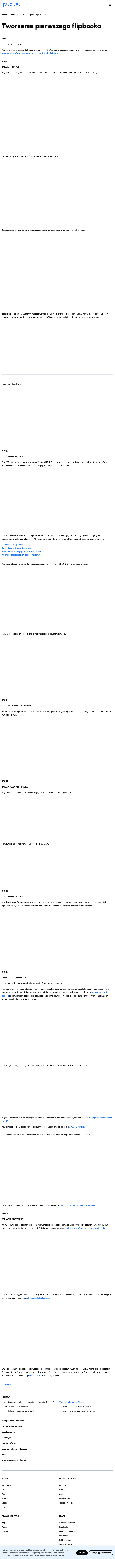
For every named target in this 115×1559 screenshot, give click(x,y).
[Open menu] (110, 4)
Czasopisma (64, 1494)
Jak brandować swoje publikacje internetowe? (77, 1411)
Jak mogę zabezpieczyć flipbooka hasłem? (21, 555)
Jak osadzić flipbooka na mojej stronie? (77, 1205)
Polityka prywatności (67, 1531)
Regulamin (63, 1527)
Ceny (4, 1507)
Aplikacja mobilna (66, 1503)
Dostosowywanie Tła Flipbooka (16, 1406)
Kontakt (5, 1531)
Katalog (62, 1490)
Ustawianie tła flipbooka (12, 544)
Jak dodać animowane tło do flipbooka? (75, 1406)
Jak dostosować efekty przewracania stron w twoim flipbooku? (29, 1402)
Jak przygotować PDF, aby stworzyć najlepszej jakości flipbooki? (30, 53)
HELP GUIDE (34, 1375)
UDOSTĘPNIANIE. (77, 1127)
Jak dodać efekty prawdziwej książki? (19, 1411)
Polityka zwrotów (66, 1540)
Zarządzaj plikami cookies (101, 1553)
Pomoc (4, 15)
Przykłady (5, 1498)
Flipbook (62, 1485)
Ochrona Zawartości (67, 1523)
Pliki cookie (63, 1536)
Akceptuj (82, 1553)
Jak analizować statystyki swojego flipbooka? (86, 1228)
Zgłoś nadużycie (65, 1544)
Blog (3, 1523)
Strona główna (7, 1485)
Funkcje (5, 1494)
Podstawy (14, 15)
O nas (4, 1490)
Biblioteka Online (65, 1498)
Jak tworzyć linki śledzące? (38, 1298)
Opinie (4, 1503)
